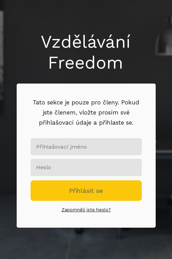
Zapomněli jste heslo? (86, 209)
